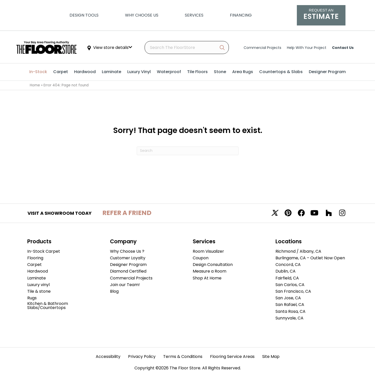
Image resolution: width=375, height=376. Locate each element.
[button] (222, 48)
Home (35, 85)
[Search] (188, 150)
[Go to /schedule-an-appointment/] (321, 15)
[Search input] (187, 47)
